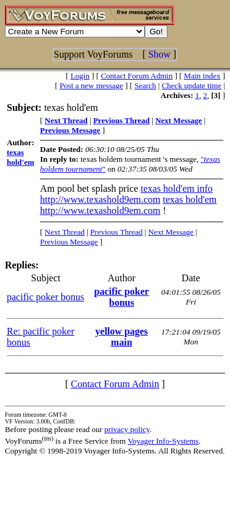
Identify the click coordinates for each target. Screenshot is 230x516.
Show (159, 54)
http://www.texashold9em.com (100, 199)
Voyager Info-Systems (163, 441)
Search (145, 85)
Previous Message (69, 241)
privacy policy (127, 429)
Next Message (171, 232)
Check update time (191, 85)
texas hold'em (190, 199)
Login (80, 75)
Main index (202, 75)
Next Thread (65, 232)
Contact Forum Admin (136, 75)
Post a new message (91, 85)
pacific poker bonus (45, 297)
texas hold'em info (176, 188)
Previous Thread (116, 232)
